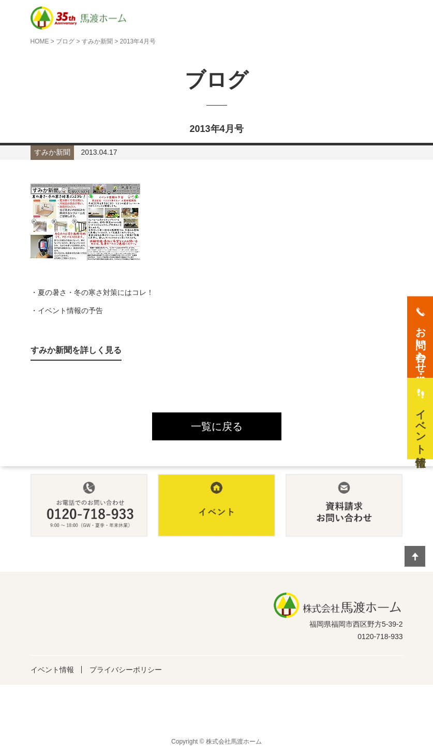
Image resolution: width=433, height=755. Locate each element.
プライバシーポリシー (125, 669)
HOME (40, 41)
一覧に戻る (217, 426)
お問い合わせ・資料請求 (420, 343)
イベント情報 (52, 669)
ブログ (65, 41)
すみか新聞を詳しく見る (76, 350)
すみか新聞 (97, 41)
